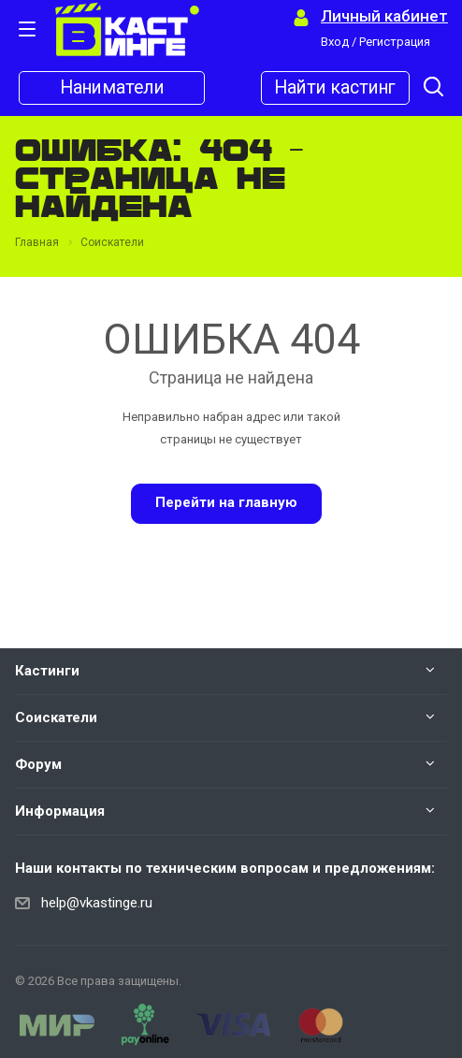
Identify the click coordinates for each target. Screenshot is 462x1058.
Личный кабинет (384, 16)
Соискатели (56, 717)
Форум (38, 764)
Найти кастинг (335, 88)
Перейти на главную (226, 502)
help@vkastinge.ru (96, 902)
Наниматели (112, 88)
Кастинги (47, 670)
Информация (60, 811)
